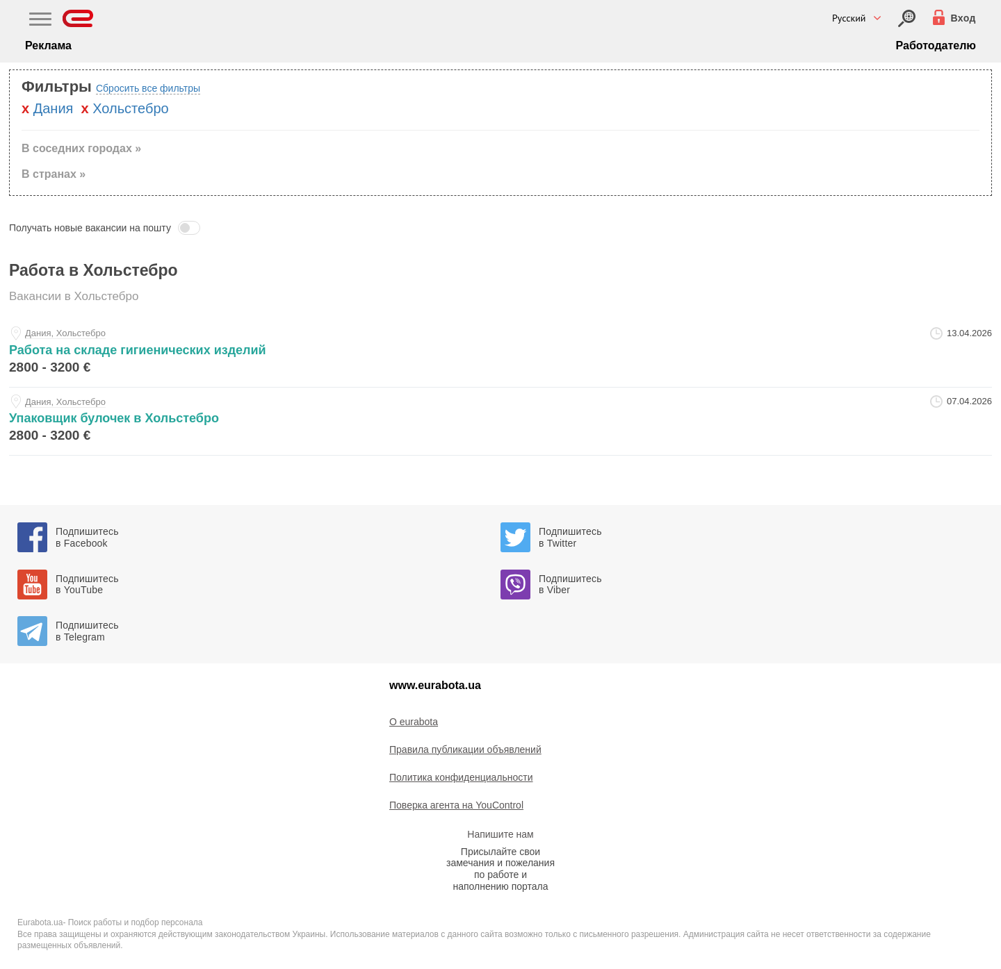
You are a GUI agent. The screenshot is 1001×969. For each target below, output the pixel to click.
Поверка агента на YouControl (456, 805)
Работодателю (936, 45)
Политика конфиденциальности (461, 777)
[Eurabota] (78, 18)
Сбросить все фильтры (148, 88)
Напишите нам (500, 834)
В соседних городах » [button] (81, 148)
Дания (53, 108)
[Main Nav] (40, 21)
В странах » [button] (54, 174)
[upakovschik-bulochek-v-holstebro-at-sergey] (500, 421)
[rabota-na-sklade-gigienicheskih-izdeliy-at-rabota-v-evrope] (500, 353)
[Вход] (906, 18)
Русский (849, 18)
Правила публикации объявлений (465, 749)
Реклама (48, 45)
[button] (500, 228)
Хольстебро (130, 108)
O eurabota (413, 721)
